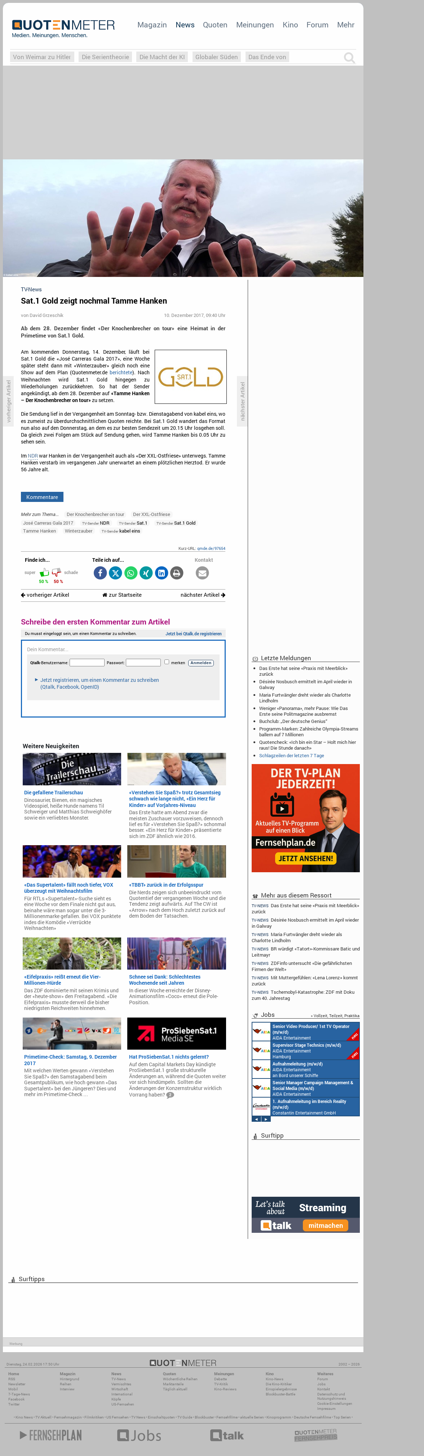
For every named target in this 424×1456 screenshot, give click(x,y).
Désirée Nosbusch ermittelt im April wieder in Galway (305, 684)
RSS (11, 1379)
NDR (33, 456)
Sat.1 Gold (175, 523)
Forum (317, 24)
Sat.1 (133, 523)
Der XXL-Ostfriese (151, 514)
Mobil (13, 1389)
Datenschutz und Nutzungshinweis (331, 1396)
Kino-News (274, 1379)
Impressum (326, 1408)
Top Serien (342, 1417)
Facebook (16, 1399)
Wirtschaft (119, 1389)
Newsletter (16, 1384)
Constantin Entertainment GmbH (299, 1107)
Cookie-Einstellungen (334, 1403)
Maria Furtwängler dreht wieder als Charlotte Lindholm (305, 698)
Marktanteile (173, 1384)
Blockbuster (204, 1417)
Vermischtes (121, 1384)
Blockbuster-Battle (280, 1394)
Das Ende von (267, 57)
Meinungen (255, 24)
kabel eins (121, 531)
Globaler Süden (216, 57)
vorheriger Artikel (45, 594)
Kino (290, 24)
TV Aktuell (43, 1417)
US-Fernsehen (122, 1404)
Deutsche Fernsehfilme (312, 1417)
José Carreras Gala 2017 (48, 523)
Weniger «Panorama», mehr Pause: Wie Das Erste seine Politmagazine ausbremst (303, 711)
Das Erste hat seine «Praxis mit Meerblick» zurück (303, 671)
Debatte (220, 1379)
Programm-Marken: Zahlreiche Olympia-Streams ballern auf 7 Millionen (308, 731)
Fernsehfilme (227, 1417)
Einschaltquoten (161, 1417)
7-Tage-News (19, 1394)
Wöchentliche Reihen (180, 1379)
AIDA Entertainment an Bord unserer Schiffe (305, 1032)
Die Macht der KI (162, 57)
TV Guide (184, 1417)
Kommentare (42, 496)
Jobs (321, 1384)
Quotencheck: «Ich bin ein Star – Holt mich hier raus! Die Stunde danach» (307, 745)
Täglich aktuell (175, 1389)
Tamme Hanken (39, 531)
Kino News (24, 1417)
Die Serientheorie (105, 57)
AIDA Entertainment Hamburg (305, 1050)
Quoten (215, 24)
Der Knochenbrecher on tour (95, 514)
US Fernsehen (117, 1417)
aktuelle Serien (252, 1417)
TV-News (118, 1379)
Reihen (65, 1384)
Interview (67, 1389)
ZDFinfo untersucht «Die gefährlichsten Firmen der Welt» (302, 966)
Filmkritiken (94, 1417)
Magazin (152, 24)
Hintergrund (69, 1379)
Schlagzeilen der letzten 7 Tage (291, 755)
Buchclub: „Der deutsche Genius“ (293, 721)
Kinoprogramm (278, 1417)
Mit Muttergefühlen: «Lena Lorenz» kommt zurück (305, 981)
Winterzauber (78, 531)
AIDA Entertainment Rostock (302, 1088)
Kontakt (323, 1389)
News (185, 24)
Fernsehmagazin (68, 1417)
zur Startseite (122, 594)
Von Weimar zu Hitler (42, 57)
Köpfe (116, 1399)
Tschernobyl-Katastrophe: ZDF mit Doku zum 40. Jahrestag (303, 995)
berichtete (121, 372)
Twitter (13, 1404)
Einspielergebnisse (281, 1389)
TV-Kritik (221, 1384)
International (122, 1394)
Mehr (345, 24)
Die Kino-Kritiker (279, 1384)
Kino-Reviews (225, 1389)
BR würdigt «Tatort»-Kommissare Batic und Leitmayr (306, 952)
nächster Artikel (203, 594)
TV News (138, 1417)
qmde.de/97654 (211, 548)
